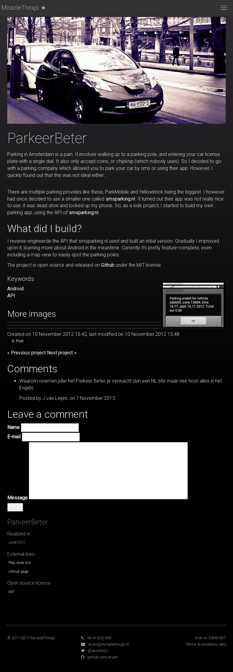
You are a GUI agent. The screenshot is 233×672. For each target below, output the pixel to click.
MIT (11, 592)
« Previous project (26, 353)
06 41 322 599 (99, 638)
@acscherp (98, 650)
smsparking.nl (120, 199)
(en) (222, 644)
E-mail (14, 437)
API (11, 296)
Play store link (19, 563)
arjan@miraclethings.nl (108, 644)
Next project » (61, 353)
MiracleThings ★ (23, 7)
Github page (18, 571)
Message (17, 498)
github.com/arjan (102, 657)
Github (107, 265)
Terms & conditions (202, 644)
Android (15, 289)
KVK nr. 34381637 (210, 638)
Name (13, 427)
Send (15, 507)
